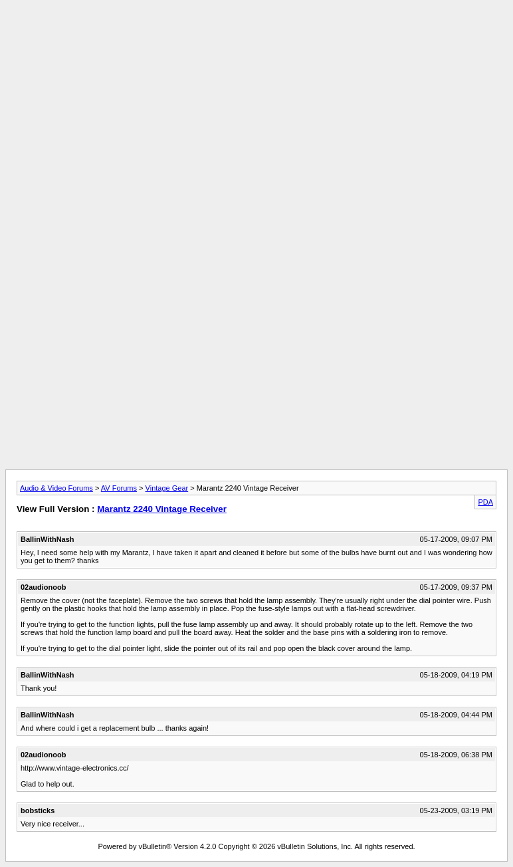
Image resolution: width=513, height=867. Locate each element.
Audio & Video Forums (56, 488)
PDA (485, 502)
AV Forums (119, 488)
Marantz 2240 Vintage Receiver (162, 509)
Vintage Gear (167, 488)
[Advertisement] (256, 35)
